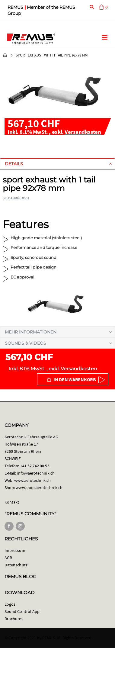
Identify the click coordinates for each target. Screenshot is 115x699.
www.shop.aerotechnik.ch (39, 487)
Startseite (5, 55)
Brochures (14, 618)
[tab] (57, 163)
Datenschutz (16, 565)
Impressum (15, 550)
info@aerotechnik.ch (36, 473)
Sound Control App (22, 611)
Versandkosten (83, 131)
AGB (8, 557)
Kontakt (12, 502)
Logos (10, 604)
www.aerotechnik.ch (32, 480)
